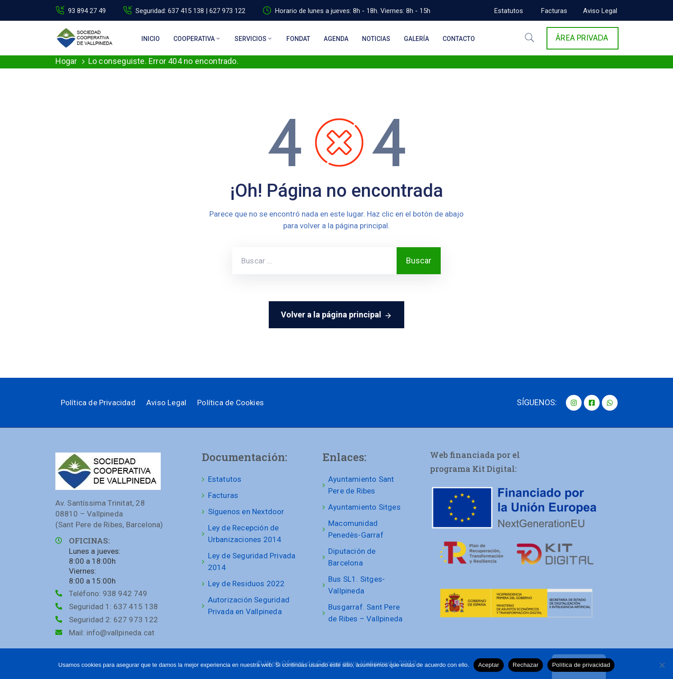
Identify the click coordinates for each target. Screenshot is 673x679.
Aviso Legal (166, 402)
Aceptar (488, 664)
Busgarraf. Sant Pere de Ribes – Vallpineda (365, 612)
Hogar (66, 61)
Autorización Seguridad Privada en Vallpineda (248, 605)
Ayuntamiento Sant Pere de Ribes (361, 485)
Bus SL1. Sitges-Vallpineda (356, 585)
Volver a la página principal (336, 315)
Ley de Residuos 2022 (246, 583)
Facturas (223, 495)
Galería (416, 38)
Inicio (150, 38)
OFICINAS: (89, 540)
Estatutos (225, 479)
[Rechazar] (661, 665)
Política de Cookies (230, 402)
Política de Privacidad (98, 402)
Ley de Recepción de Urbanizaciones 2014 (245, 533)
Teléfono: (108, 593)
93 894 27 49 (87, 11)
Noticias (376, 38)
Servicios (254, 38)
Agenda (336, 38)
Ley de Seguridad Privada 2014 (252, 561)
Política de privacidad (581, 664)
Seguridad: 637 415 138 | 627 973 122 (190, 11)
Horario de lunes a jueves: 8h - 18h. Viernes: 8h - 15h (352, 11)
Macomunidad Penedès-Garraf (356, 529)
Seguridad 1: (113, 606)
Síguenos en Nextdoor (246, 511)
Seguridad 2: (113, 619)
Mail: (112, 632)
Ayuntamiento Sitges (364, 507)
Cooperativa (197, 38)
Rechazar (526, 664)
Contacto (459, 38)
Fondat (298, 38)
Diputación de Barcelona (352, 557)
